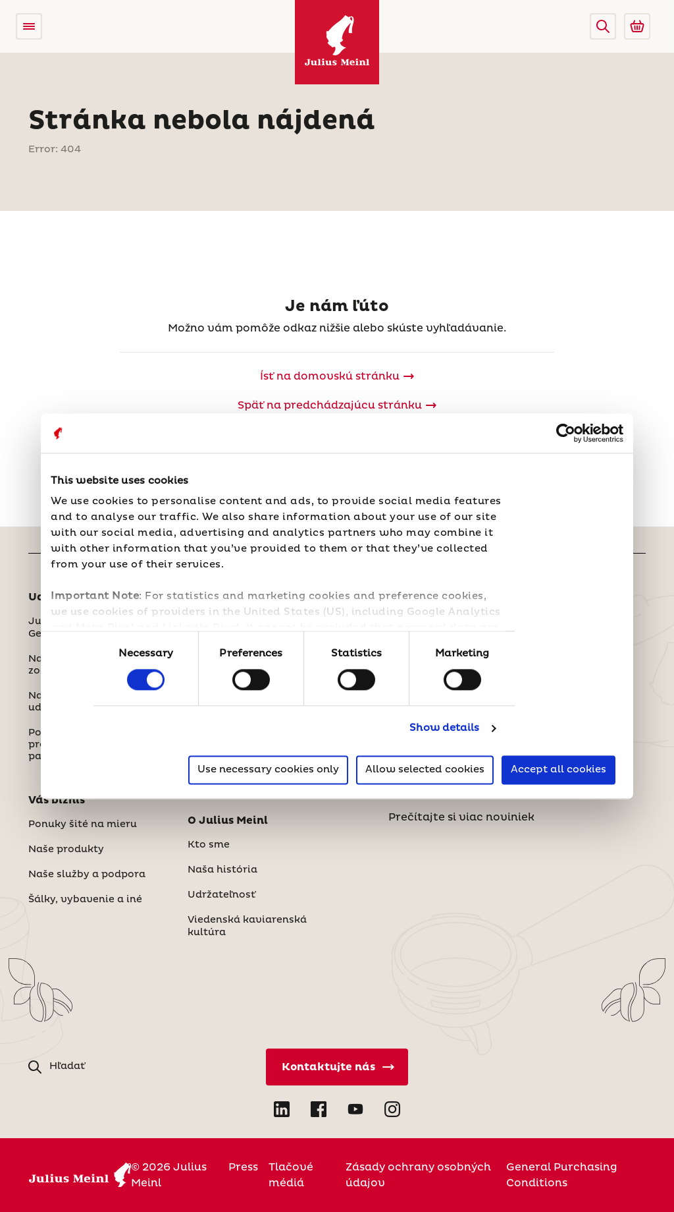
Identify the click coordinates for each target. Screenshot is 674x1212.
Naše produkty (66, 849)
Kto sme (209, 845)
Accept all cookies (558, 769)
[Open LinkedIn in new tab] (282, 1109)
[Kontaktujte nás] (337, 1067)
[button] (603, 26)
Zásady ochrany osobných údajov (418, 1175)
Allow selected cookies (424, 769)
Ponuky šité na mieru (82, 824)
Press (243, 1167)
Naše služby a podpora (86, 874)
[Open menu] (29, 26)
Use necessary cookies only (268, 769)
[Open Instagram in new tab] (392, 1109)
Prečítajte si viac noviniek (461, 817)
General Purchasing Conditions (561, 1175)
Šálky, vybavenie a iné (85, 900)
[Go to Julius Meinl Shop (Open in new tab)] (637, 26)
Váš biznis (56, 800)
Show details (444, 728)
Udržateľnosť (221, 895)
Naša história (222, 870)
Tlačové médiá (291, 1175)
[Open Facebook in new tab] (318, 1109)
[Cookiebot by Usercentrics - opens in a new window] (565, 433)
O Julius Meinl (228, 820)
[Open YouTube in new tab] (355, 1109)
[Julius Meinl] (337, 42)
